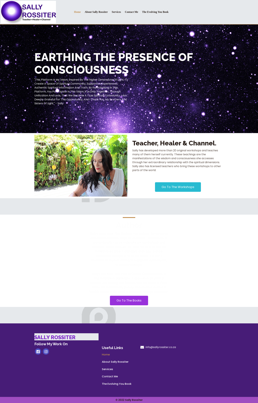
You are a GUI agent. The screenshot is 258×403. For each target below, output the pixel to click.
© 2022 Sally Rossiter (129, 400)
